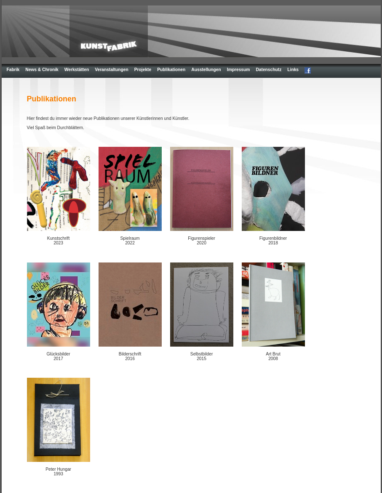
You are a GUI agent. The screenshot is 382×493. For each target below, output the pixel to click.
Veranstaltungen (111, 69)
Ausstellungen (206, 69)
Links (293, 69)
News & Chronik (41, 69)
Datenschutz (268, 69)
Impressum (238, 69)
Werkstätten (76, 69)
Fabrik (13, 69)
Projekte (142, 69)
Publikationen (171, 69)
